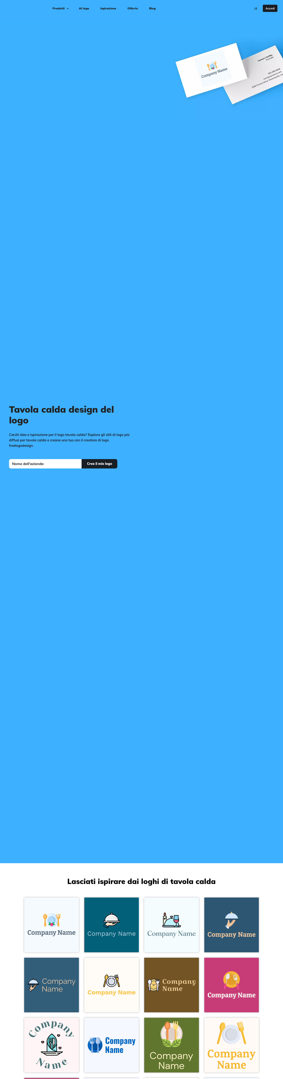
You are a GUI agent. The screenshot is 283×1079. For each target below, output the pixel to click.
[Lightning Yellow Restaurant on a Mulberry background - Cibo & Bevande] (231, 985)
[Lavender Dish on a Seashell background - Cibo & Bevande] (231, 1045)
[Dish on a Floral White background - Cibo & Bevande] (111, 985)
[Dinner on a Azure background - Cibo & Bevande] (171, 925)
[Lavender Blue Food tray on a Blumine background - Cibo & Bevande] (231, 925)
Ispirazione (108, 8)
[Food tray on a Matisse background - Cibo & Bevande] (51, 985)
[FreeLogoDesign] (32, 8)
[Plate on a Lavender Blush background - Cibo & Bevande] (51, 1045)
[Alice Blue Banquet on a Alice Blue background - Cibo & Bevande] (51, 925)
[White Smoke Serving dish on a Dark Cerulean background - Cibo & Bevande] (111, 925)
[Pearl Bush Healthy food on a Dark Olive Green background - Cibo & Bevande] (171, 1045)
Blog (152, 8)
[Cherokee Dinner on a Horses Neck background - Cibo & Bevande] (171, 985)
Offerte (132, 8)
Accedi (270, 8)
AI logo (84, 8)
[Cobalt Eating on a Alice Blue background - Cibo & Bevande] (111, 1045)
